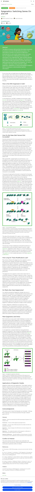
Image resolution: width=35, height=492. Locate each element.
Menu (32, 4)
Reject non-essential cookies (17, 488)
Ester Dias (4, 475)
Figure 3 (29, 332)
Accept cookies (17, 490)
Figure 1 (22, 100)
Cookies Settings (17, 485)
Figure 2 (19, 181)
